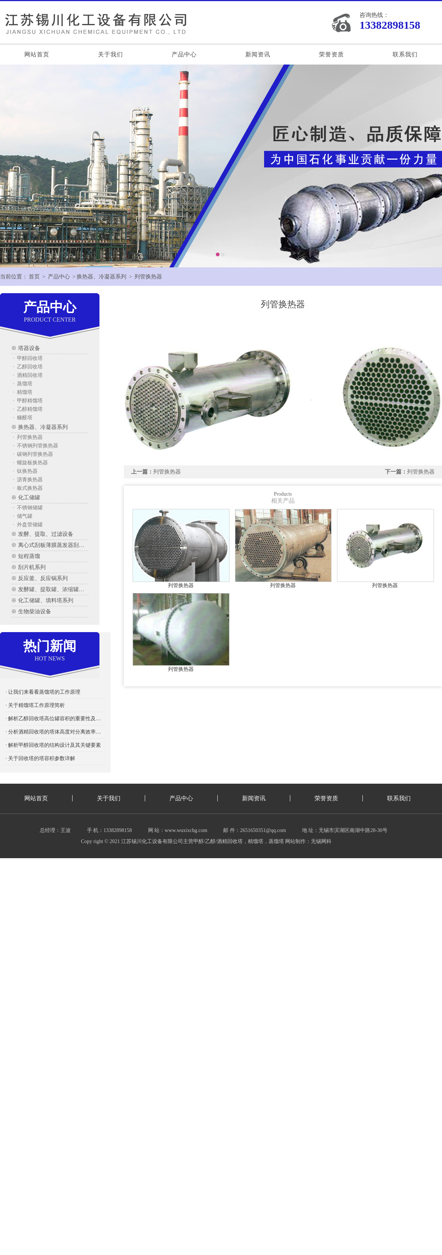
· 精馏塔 (22, 392)
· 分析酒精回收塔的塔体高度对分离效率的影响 (55, 732)
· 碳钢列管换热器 (33, 454)
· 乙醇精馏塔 (28, 409)
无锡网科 (321, 841)
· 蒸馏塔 (22, 383)
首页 (34, 277)
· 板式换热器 (28, 488)
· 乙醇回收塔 (28, 367)
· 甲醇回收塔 (28, 358)
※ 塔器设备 (25, 348)
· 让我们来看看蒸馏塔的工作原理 (43, 692)
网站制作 (295, 841)
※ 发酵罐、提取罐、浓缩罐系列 (49, 589)
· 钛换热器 (25, 471)
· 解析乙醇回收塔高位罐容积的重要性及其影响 (55, 718)
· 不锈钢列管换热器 (35, 445)
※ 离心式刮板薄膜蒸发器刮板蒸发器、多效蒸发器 (49, 545)
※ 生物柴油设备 (31, 611)
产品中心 (184, 54)
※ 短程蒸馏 (25, 556)
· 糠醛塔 (22, 417)
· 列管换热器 (28, 437)
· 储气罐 (22, 516)
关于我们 (110, 54)
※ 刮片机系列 (28, 567)
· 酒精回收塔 (28, 375)
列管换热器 (148, 277)
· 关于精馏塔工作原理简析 (35, 705)
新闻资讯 (257, 54)
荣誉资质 (331, 54)
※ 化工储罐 (25, 497)
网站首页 (36, 54)
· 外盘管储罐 (28, 524)
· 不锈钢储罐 (28, 507)
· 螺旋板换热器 (30, 462)
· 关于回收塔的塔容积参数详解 (40, 758)
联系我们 (405, 54)
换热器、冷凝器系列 (101, 277)
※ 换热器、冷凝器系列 (39, 427)
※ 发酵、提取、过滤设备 (42, 534)
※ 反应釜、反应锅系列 (39, 578)
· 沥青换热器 (28, 479)
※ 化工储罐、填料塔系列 (42, 600)
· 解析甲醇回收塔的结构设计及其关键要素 (53, 745)
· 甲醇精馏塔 (28, 400)
